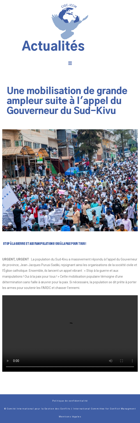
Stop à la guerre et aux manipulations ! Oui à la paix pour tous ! (44, 244)
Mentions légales (70, 417)
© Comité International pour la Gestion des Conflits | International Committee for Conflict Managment (70, 409)
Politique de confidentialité (70, 401)
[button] (70, 62)
